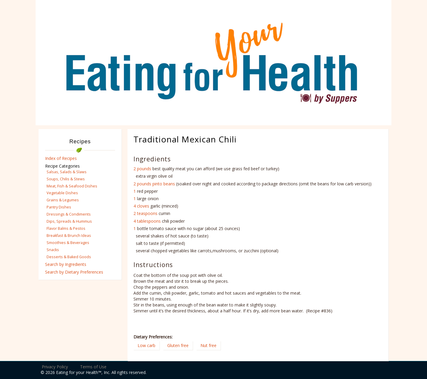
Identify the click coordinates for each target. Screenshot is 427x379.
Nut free (208, 345)
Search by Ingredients (65, 264)
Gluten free (178, 345)
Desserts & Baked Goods (69, 256)
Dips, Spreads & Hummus (69, 221)
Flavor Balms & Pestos (66, 228)
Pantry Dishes (59, 207)
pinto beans (163, 184)
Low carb (146, 345)
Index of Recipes (61, 158)
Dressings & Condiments (69, 214)
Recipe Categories (62, 166)
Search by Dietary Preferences (74, 272)
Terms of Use (93, 367)
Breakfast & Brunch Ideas (69, 235)
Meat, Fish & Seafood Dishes (72, 186)
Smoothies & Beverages (68, 242)
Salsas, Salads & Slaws (67, 171)
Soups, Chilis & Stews (66, 179)
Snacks (53, 249)
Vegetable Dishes (62, 192)
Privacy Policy (55, 367)
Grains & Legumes (63, 200)
